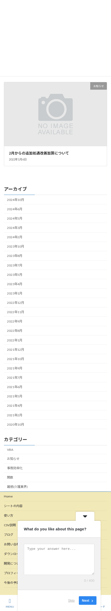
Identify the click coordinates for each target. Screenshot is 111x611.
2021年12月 (15, 350)
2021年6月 (14, 387)
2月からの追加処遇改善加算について (39, 153)
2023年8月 (14, 256)
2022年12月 (15, 303)
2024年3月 (14, 228)
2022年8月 (14, 331)
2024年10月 (15, 200)
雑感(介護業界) (17, 487)
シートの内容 (13, 506)
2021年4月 (14, 406)
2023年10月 (15, 246)
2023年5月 (14, 275)
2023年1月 (14, 293)
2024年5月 (14, 218)
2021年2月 (14, 415)
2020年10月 (15, 424)
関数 (10, 477)
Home (8, 496)
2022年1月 (14, 340)
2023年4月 (14, 284)
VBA (10, 450)
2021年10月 (15, 359)
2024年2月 (14, 237)
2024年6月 (14, 209)
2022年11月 (15, 312)
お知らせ (13, 459)
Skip (71, 600)
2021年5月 (14, 396)
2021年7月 (14, 378)
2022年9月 (14, 321)
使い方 (8, 515)
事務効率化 (15, 468)
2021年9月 (14, 368)
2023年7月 (14, 265)
